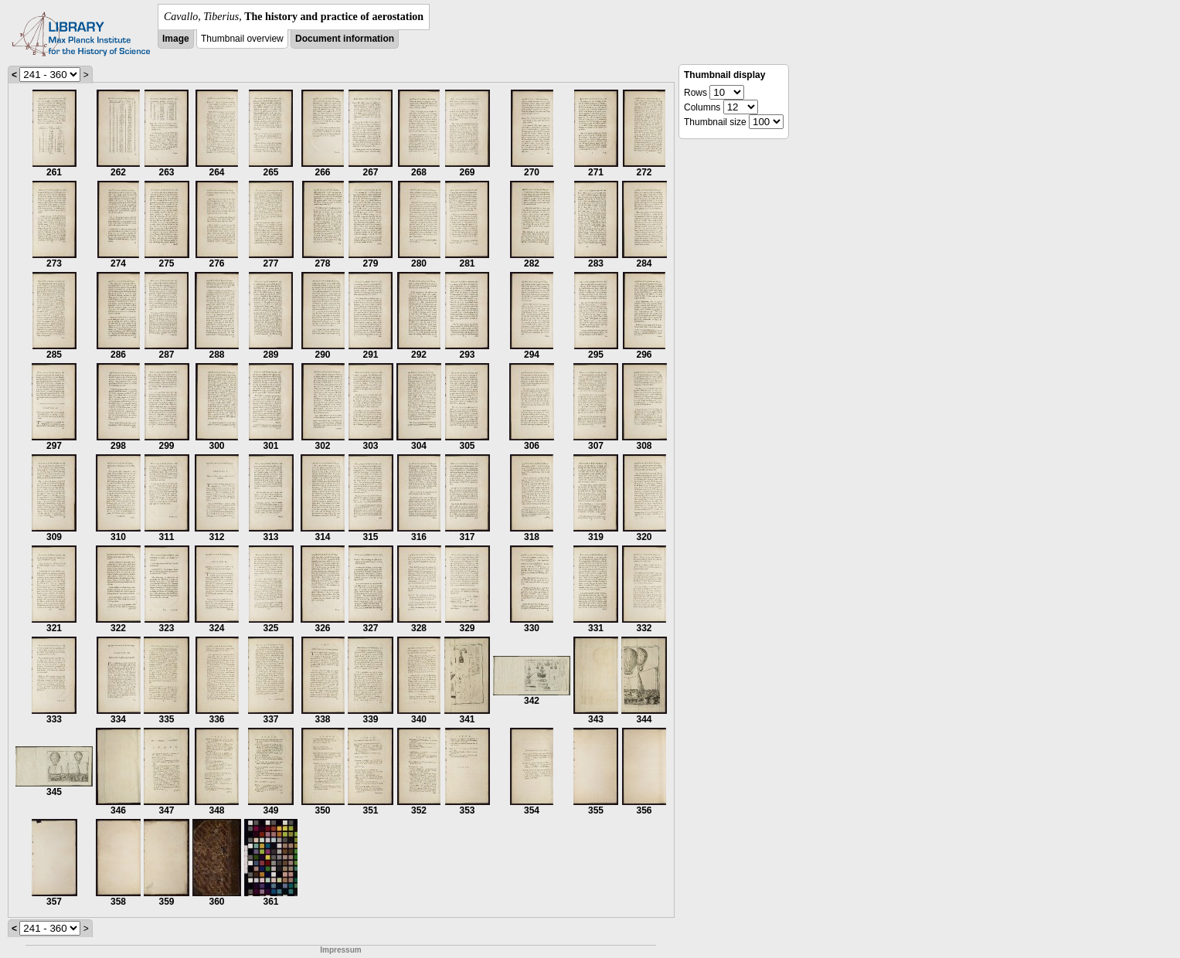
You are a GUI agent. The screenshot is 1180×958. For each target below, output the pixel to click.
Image (175, 38)
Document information (344, 38)
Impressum (340, 950)
